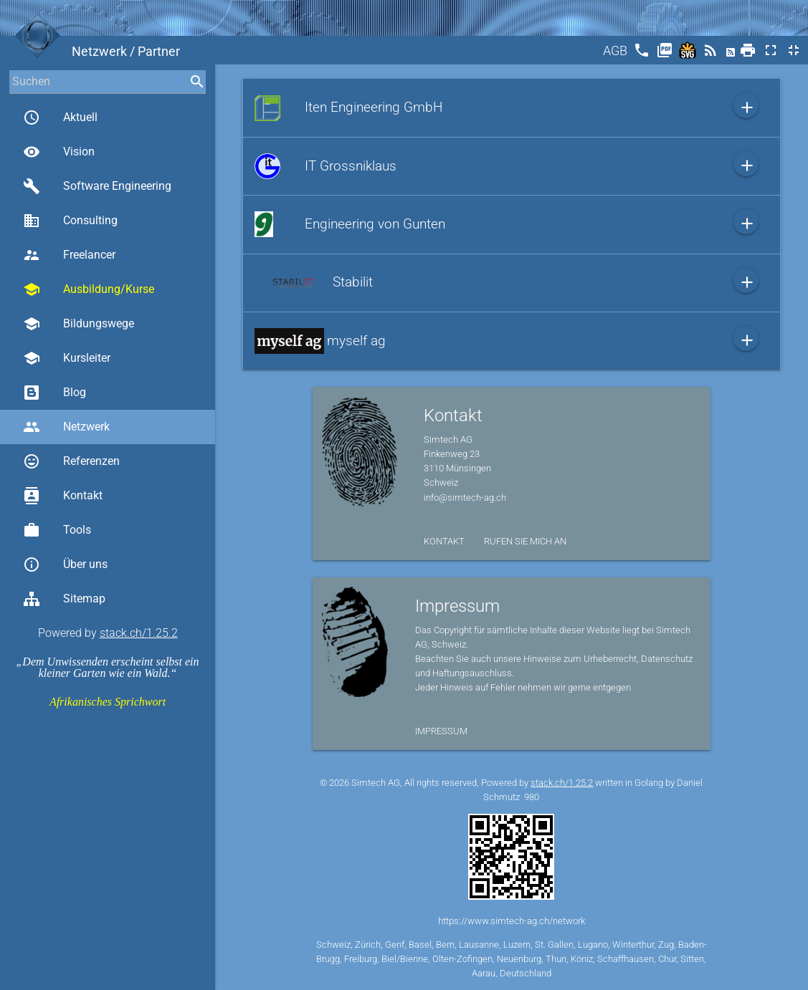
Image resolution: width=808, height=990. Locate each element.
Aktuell (60, 117)
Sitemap (64, 599)
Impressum (441, 731)
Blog (54, 392)
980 (531, 797)
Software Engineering (97, 186)
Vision (59, 152)
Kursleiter (66, 358)
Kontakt (63, 496)
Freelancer (69, 255)
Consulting (70, 220)
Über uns (65, 564)
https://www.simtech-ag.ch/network (511, 920)
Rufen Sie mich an (525, 541)
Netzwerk (66, 427)
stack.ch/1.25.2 (139, 633)
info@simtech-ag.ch (465, 497)
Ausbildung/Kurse (88, 289)
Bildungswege (78, 324)
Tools (57, 530)
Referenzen (71, 461)
